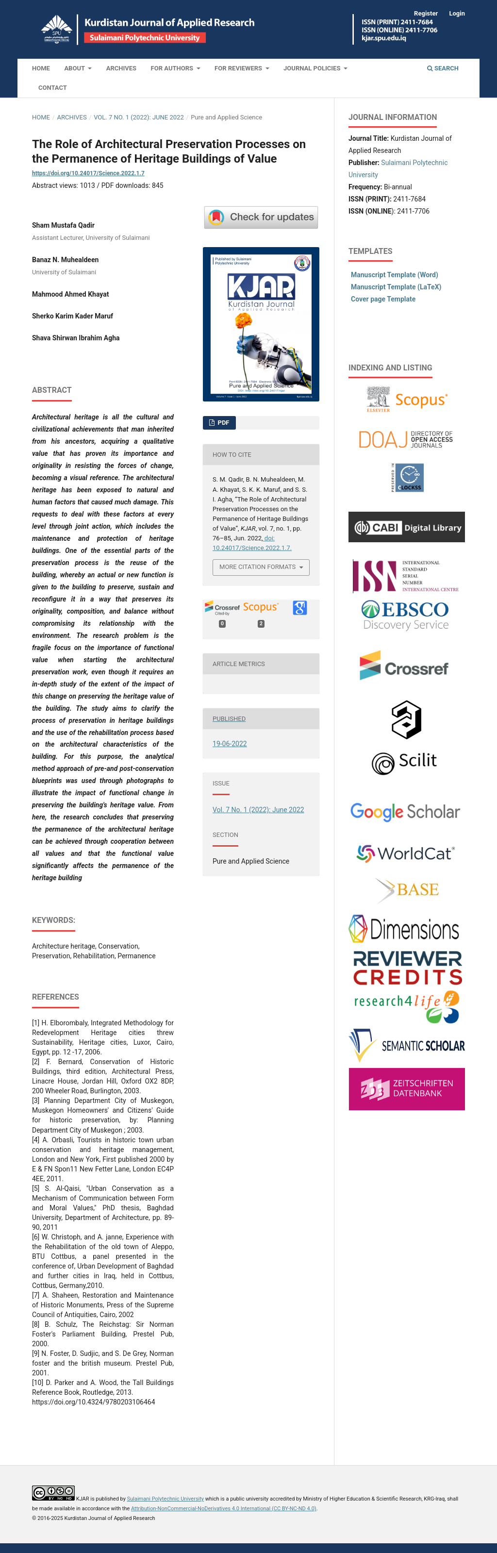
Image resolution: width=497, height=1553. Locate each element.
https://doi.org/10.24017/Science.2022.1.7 (88, 173)
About (75, 68)
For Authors (173, 68)
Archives (121, 68)
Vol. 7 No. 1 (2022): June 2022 (139, 117)
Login (457, 13)
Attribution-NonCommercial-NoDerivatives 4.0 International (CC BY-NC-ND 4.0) (223, 1508)
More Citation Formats (257, 566)
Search (443, 68)
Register (426, 13)
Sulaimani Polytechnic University (165, 1499)
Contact (52, 87)
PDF (222, 422)
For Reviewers (239, 68)
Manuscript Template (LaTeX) (396, 287)
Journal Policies (312, 68)
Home (41, 68)
